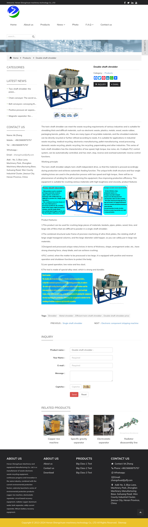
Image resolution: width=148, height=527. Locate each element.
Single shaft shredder (72, 323)
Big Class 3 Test (84, 472)
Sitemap (122, 522)
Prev (47, 88)
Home (13, 24)
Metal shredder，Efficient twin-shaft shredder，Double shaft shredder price (94, 315)
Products (45, 24)
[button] (64, 24)
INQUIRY (100, 84)
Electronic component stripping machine (119, 323)
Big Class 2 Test (84, 468)
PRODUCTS (84, 458)
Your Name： (59, 357)
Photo (75, 24)
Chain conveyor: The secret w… (23, 98)
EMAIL (115, 84)
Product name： (58, 350)
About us (28, 24)
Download (49, 472)
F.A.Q (89, 24)
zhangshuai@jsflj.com (24, 154)
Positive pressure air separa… (22, 110)
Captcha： (61, 386)
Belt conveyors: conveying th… (22, 104)
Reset (84, 394)
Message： (60, 373)
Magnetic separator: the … (21, 116)
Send (74, 394)
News (61, 24)
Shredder (52, 315)
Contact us (106, 24)
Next (85, 88)
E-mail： (61, 365)
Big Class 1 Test (84, 463)
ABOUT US (51, 458)
